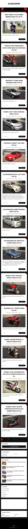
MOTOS (14, 492)
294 (8, 439)
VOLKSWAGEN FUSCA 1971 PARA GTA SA (14, 175)
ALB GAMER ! (9, 19)
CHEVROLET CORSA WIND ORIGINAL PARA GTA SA (14, 81)
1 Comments (20, 413)
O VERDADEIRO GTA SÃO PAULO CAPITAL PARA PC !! (16, 462)
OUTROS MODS (14, 494)
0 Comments (20, 19)
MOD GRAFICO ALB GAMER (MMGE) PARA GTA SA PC (14, 16)
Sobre (15, 515)
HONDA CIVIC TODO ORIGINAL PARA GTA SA (14, 113)
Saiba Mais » (22, 39)
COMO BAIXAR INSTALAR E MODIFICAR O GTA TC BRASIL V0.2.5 (15, 476)
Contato (3, 514)
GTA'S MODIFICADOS (14, 490)
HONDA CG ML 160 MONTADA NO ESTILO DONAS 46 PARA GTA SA (14, 374)
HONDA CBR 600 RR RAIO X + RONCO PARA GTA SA (14, 341)
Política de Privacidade (5, 515)
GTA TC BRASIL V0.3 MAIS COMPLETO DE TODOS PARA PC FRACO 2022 (15, 467)
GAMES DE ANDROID (14, 488)
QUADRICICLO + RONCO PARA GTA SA (14, 309)
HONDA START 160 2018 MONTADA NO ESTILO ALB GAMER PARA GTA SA (14, 409)
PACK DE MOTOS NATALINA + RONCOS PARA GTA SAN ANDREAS (16, 480)
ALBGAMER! (16, 527)
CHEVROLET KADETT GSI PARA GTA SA (14, 144)
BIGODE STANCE (4, 455)
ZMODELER (14, 496)
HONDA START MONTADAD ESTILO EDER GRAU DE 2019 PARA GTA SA (14, 48)
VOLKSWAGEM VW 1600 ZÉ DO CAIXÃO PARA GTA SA (14, 242)
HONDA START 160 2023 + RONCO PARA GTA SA (14, 277)
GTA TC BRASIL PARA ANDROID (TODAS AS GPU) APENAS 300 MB (15, 471)
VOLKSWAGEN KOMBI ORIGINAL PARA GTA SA (14, 210)
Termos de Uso (16, 514)
